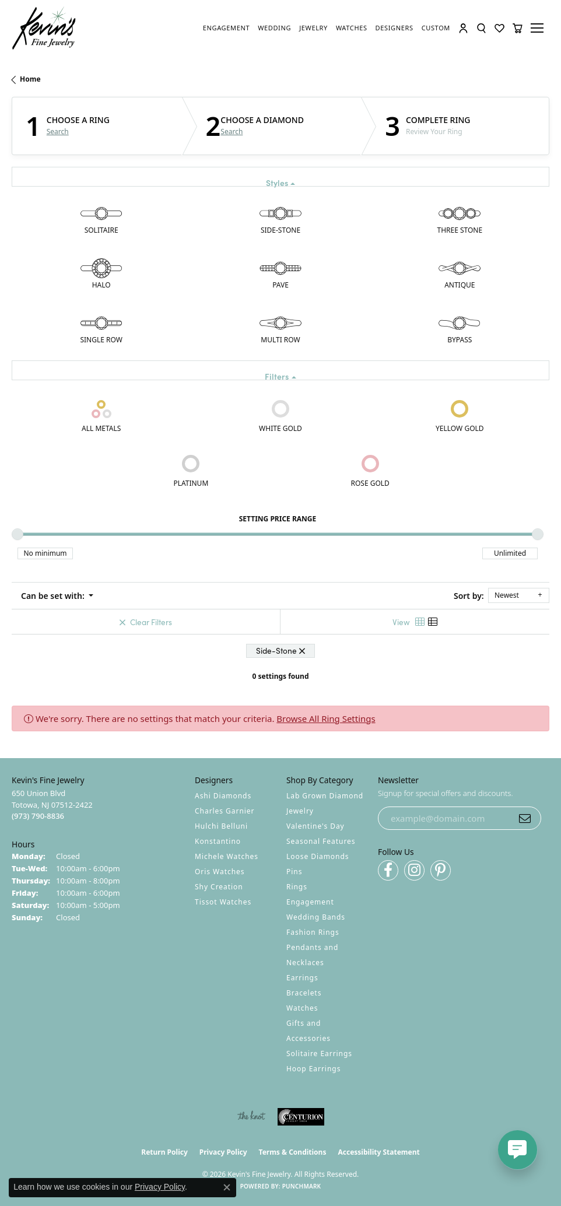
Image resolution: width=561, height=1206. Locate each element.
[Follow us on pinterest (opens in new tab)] (440, 870)
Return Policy (164, 1152)
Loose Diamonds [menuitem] (317, 856)
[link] (226, 28)
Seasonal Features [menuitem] (321, 841)
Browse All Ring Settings (325, 718)
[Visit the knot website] (251, 1117)
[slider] (17, 534)
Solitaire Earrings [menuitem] (319, 1053)
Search (58, 132)
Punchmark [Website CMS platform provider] (301, 1186)
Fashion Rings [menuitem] (312, 932)
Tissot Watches (223, 902)
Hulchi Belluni (221, 826)
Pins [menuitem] (294, 872)
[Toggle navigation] (539, 28)
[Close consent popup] (226, 1187)
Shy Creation (219, 887)
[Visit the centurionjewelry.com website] (301, 1117)
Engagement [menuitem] (310, 902)
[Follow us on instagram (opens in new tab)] (414, 870)
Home (30, 79)
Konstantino (218, 841)
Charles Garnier (224, 811)
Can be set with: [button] (53, 595)
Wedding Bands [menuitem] (315, 917)
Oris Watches (220, 872)
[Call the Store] (38, 816)
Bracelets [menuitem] (303, 993)
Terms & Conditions (293, 1152)
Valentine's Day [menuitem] (315, 826)
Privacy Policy (223, 1152)
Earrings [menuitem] (302, 978)
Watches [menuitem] (302, 1008)
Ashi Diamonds (223, 796)
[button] (463, 28)
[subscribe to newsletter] (525, 818)
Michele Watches (226, 856)
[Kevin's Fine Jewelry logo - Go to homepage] (44, 28)
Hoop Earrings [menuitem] (313, 1069)
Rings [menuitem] (296, 887)
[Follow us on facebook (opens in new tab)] (388, 870)
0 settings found (280, 676)
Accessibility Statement (378, 1152)
